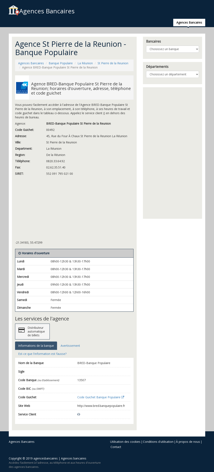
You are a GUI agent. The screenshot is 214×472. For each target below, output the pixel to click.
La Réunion (85, 63)
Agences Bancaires (42, 11)
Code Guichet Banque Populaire (100, 397)
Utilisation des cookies (125, 442)
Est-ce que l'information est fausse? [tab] (42, 354)
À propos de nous (188, 442)
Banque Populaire (61, 63)
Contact (116, 447)
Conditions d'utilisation (158, 442)
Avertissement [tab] (70, 346)
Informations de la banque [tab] (36, 346)
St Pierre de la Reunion (113, 63)
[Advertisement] (74, 209)
